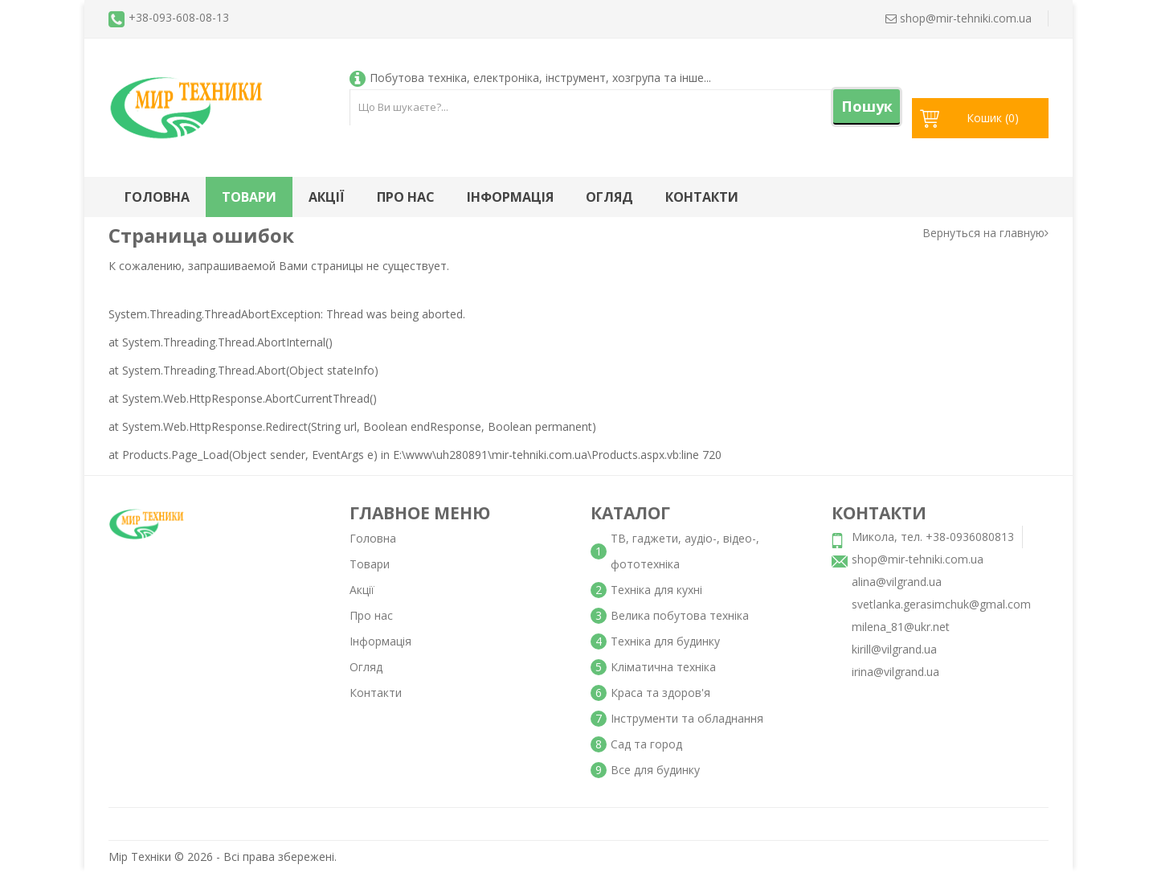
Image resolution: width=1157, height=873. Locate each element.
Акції (327, 197)
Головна (157, 197)
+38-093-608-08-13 (179, 17)
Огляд (609, 197)
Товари (249, 197)
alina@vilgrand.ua (897, 581)
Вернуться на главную (985, 232)
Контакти (701, 197)
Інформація (510, 197)
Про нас (406, 197)
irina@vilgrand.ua (895, 671)
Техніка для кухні (656, 589)
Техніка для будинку (665, 641)
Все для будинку (655, 769)
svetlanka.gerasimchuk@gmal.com (941, 604)
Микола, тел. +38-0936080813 (933, 536)
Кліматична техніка (663, 666)
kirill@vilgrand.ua (894, 649)
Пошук (867, 106)
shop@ (958, 18)
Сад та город (646, 744)
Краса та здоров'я (660, 692)
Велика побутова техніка (680, 615)
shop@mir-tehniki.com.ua (917, 559)
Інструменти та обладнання (687, 718)
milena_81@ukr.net (901, 626)
